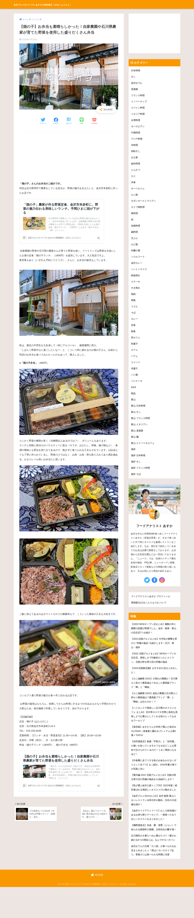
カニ (133, 178)
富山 (133, 405)
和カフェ (136, 342)
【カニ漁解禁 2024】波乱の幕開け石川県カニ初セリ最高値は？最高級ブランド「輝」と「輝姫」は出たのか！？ (154, 707)
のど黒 (134, 247)
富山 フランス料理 (141, 424)
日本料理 (136, 70)
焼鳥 (133, 304)
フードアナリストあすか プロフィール (152, 604)
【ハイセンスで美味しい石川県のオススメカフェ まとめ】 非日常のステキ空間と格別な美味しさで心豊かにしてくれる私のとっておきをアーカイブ (154, 724)
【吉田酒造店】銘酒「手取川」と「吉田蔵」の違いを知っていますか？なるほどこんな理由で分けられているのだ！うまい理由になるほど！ (154, 759)
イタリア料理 (138, 114)
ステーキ (136, 285)
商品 (133, 399)
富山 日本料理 (138, 412)
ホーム (26, 19)
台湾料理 (136, 121)
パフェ (134, 361)
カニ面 (134, 197)
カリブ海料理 (138, 209)
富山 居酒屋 (137, 437)
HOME (97, 906)
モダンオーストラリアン (144, 203)
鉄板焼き (136, 279)
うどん (134, 311)
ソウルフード (138, 260)
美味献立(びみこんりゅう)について (150, 610)
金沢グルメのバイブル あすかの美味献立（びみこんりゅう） (61, 4)
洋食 (133, 184)
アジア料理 (137, 140)
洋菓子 (134, 374)
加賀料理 (136, 228)
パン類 (134, 380)
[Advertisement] (68, 155)
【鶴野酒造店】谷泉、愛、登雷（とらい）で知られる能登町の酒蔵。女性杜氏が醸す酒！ (154, 851)
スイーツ (136, 368)
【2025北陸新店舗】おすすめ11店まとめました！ (154, 679)
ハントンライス (139, 273)
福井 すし (136, 469)
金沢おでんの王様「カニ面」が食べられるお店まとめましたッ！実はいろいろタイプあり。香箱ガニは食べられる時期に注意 (154, 881)
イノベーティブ (139, 102)
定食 (133, 330)
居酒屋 (134, 89)
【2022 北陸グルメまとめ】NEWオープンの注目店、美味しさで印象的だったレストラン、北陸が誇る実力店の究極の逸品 (154, 666)
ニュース (36, 19)
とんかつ (136, 171)
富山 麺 (135, 444)
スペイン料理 (138, 108)
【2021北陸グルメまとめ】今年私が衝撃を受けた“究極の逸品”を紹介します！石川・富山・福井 (154, 651)
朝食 (133, 336)
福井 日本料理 (138, 462)
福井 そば (136, 481)
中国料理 (136, 133)
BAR (133, 393)
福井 (133, 456)
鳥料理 (134, 216)
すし (133, 77)
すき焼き (136, 292)
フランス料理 (138, 96)
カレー (134, 323)
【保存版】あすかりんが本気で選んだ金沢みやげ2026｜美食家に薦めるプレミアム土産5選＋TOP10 (154, 741)
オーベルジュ (138, 190)
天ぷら (134, 241)
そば (133, 317)
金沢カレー (137, 266)
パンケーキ (137, 386)
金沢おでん (137, 83)
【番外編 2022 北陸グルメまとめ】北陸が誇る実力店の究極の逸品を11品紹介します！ (153, 791)
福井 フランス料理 (141, 475)
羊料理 (134, 146)
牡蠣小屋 (136, 254)
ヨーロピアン (138, 127)
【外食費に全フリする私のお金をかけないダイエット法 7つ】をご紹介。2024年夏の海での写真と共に (154, 776)
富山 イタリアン (140, 431)
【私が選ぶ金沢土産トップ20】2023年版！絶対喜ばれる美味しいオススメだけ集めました (154, 806)
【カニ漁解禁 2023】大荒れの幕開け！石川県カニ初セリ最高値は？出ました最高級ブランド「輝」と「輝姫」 (154, 692)
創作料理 (136, 165)
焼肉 (133, 298)
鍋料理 (134, 235)
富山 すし (136, 418)
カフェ (134, 355)
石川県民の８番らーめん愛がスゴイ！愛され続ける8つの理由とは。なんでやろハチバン (154, 866)
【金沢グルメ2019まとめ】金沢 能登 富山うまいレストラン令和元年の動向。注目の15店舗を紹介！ (154, 821)
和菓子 (134, 349)
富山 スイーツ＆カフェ (143, 450)
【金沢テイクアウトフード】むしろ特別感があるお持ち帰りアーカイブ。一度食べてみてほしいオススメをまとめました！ (154, 836)
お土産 (134, 159)
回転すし (136, 152)
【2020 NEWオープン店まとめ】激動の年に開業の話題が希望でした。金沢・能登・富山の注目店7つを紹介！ (154, 636)
